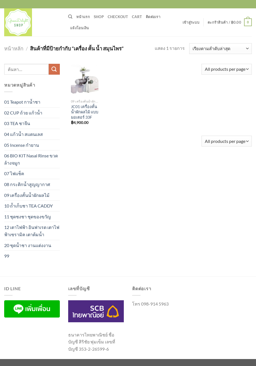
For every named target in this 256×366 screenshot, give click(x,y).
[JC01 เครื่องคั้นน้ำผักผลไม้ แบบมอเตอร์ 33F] (85, 80)
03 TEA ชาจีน (17, 123)
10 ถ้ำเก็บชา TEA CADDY (28, 205)
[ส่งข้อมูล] (54, 69)
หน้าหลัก (13, 48)
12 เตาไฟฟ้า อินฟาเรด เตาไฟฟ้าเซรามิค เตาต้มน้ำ (31, 231)
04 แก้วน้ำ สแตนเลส (23, 134)
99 (6, 255)
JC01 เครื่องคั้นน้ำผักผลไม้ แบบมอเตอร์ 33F (84, 111)
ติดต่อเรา (153, 16)
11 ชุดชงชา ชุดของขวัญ (27, 216)
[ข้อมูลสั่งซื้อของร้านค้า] (220, 48)
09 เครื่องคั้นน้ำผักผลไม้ (27, 195)
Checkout (118, 16)
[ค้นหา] (70, 16)
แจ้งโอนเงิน (79, 28)
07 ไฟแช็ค (14, 173)
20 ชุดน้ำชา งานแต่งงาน (27, 245)
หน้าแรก (83, 16)
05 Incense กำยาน (21, 145)
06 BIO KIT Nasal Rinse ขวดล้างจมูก (31, 159)
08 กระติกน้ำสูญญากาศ (27, 184)
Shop (99, 16)
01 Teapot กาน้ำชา (22, 101)
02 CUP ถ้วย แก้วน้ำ (23, 112)
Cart (137, 16)
